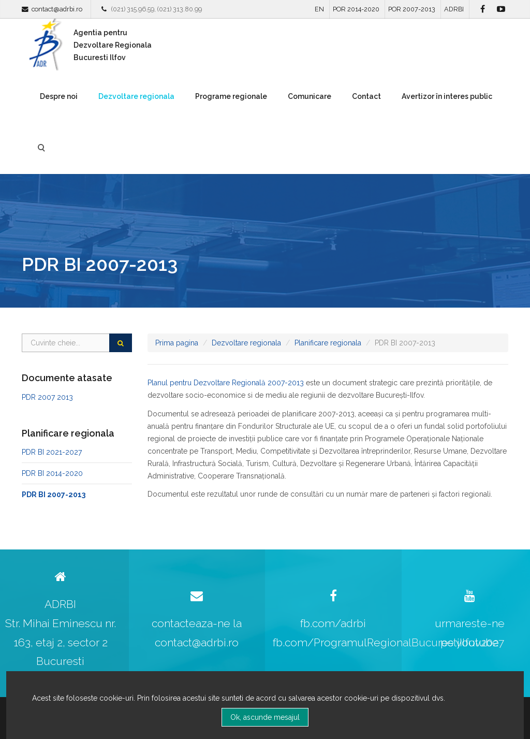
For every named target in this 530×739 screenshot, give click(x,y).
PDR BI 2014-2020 (52, 473)
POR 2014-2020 (356, 9)
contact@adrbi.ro (57, 9)
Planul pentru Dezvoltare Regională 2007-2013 (226, 383)
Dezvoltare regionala (136, 96)
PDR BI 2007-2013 (53, 494)
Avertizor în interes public (447, 96)
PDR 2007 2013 (47, 397)
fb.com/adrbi (333, 623)
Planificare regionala (328, 343)
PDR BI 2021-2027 (52, 452)
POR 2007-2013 (411, 9)
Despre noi (59, 96)
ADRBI (454, 9)
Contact (366, 96)
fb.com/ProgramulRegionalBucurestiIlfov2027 (388, 642)
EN (319, 9)
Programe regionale (231, 96)
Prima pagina (176, 343)
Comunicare (309, 96)
